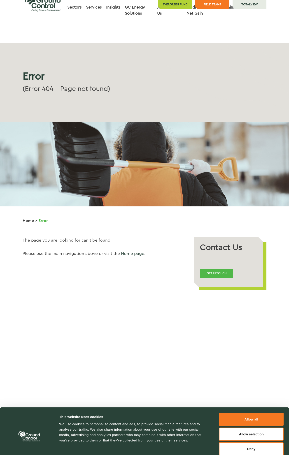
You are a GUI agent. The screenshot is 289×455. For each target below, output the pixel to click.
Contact (256, 26)
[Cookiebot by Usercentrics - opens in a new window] (29, 446)
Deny (251, 425)
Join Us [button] (160, 29)
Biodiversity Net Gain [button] (197, 29)
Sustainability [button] (232, 26)
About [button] (176, 26)
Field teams (212, 4)
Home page (132, 254)
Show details (236, 446)
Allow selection (251, 411)
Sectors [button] (74, 26)
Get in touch (216, 273)
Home (28, 221)
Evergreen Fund (175, 4)
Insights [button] (113, 26)
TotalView (249, 4)
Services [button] (94, 26)
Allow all (251, 396)
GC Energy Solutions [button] (135, 29)
